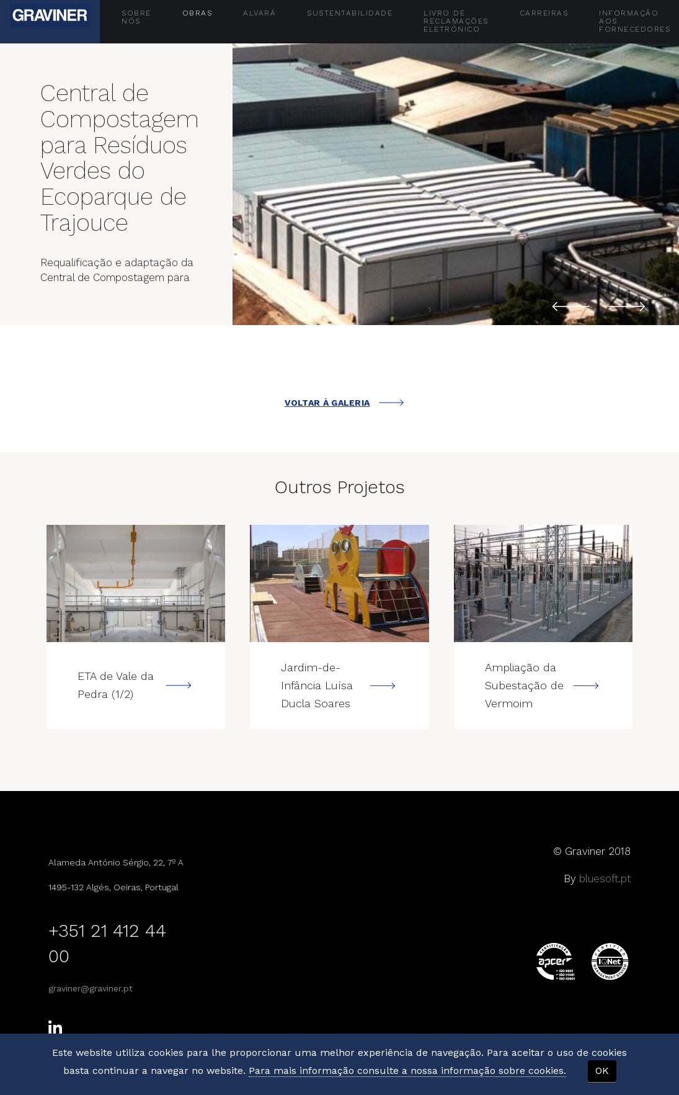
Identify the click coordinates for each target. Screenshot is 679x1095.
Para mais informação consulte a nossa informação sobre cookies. (407, 1070)
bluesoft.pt (605, 878)
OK (602, 1070)
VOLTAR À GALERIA (344, 403)
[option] (456, 177)
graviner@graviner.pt (90, 988)
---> (136, 583)
